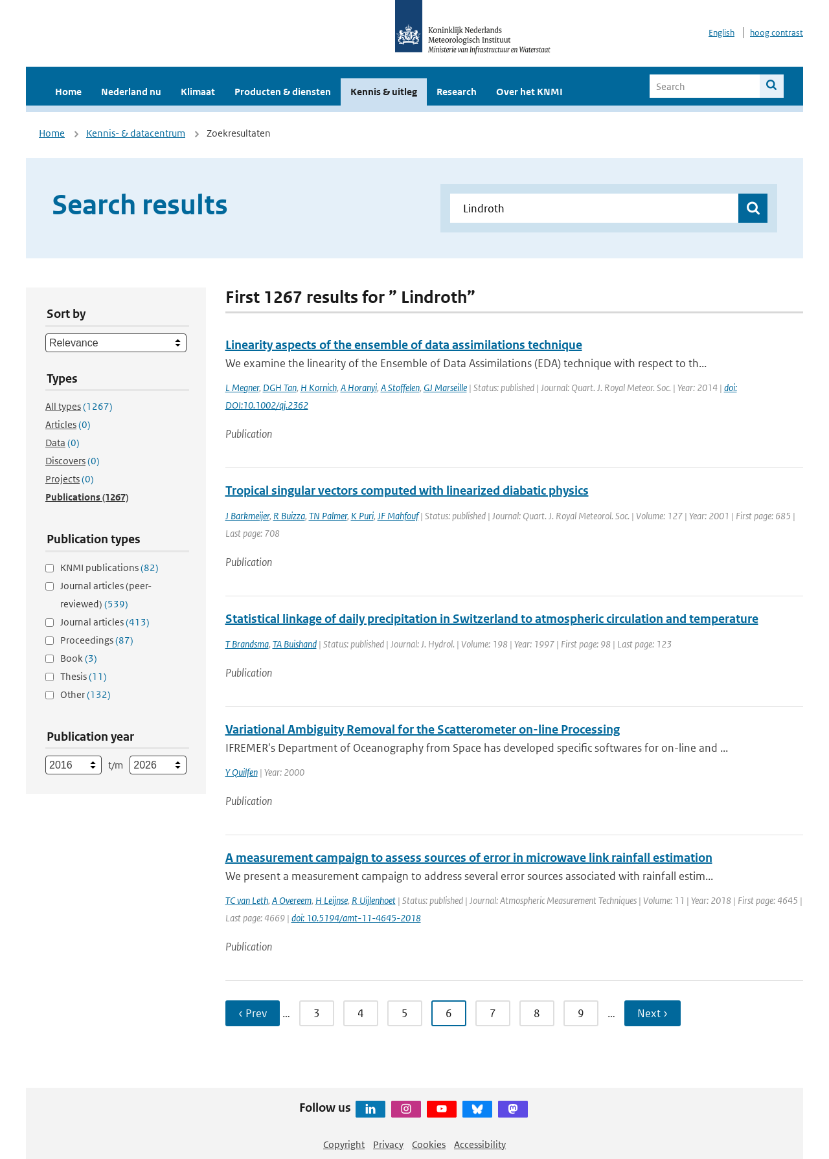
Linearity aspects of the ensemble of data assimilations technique (403, 344)
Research (457, 91)
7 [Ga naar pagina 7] (493, 1013)
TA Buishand (295, 644)
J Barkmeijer (247, 516)
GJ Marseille (445, 387)
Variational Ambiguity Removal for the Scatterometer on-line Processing (422, 729)
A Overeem (292, 900)
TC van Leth (246, 900)
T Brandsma (247, 644)
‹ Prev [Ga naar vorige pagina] (252, 1013)
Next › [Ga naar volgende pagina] (652, 1013)
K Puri (362, 516)
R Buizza (289, 516)
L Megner (242, 387)
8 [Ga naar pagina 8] (537, 1013)
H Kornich (319, 387)
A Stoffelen (400, 387)
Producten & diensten (282, 91)
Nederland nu (131, 91)
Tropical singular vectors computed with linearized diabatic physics (407, 490)
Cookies (429, 1144)
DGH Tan (280, 387)
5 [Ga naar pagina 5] (405, 1013)
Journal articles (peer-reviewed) (106, 595)
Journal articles (105, 622)
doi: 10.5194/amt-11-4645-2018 (356, 918)
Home (68, 91)
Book (78, 658)
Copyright (344, 1144)
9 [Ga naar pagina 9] (581, 1013)
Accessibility (480, 1144)
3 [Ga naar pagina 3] (316, 1013)
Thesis (83, 676)
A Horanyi (359, 387)
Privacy (388, 1144)
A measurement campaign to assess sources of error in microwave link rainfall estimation (468, 857)
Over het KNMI (529, 91)
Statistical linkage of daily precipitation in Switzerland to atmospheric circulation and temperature (491, 618)
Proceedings (96, 640)
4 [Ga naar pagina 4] (361, 1013)
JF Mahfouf (398, 516)
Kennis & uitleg (383, 91)
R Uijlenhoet (374, 900)
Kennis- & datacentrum (135, 133)
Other (85, 694)
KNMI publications (109, 567)
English (721, 32)
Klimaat (198, 91)
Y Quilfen (241, 772)
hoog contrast (776, 32)
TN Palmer (328, 516)
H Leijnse (331, 900)
